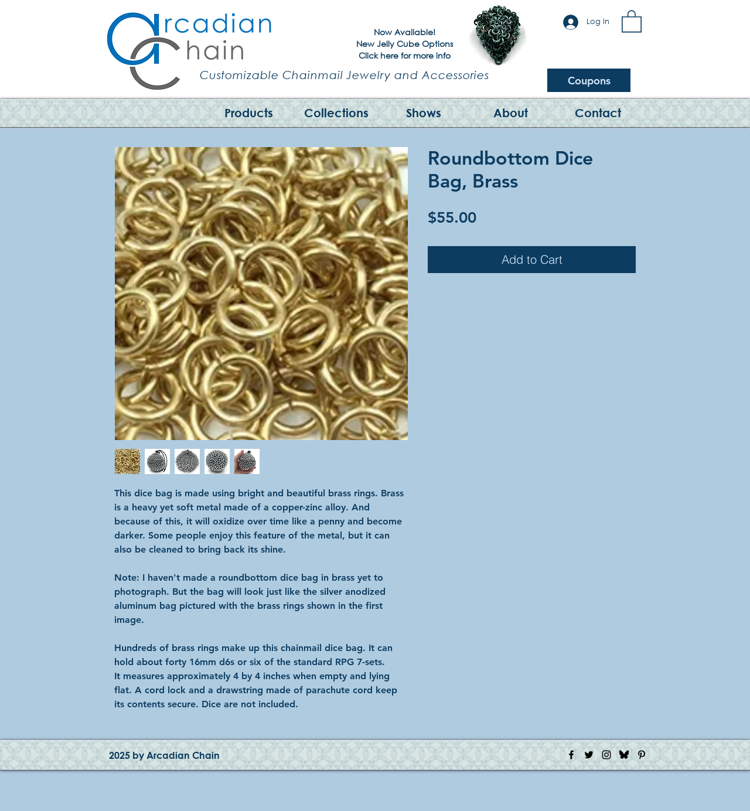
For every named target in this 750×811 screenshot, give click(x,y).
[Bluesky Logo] (624, 755)
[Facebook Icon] (571, 755)
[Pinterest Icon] (641, 755)
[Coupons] (588, 80)
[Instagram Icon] (606, 755)
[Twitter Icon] (589, 755)
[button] (632, 20)
